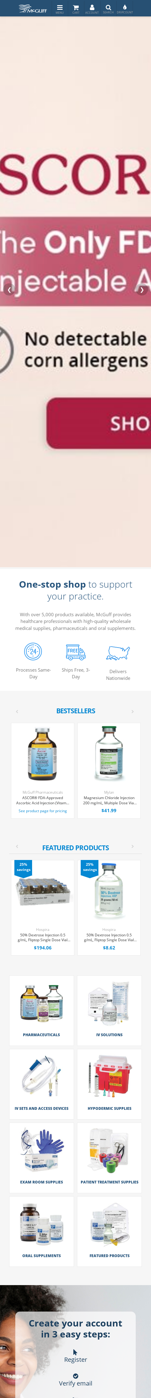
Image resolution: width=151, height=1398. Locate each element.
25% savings (24, 867)
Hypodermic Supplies (109, 1108)
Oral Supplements (41, 1255)
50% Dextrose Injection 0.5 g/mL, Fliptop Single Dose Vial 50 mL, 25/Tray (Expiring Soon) (43, 938)
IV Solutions (109, 1034)
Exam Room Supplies (41, 1181)
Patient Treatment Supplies (109, 1181)
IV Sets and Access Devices (41, 1108)
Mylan (109, 792)
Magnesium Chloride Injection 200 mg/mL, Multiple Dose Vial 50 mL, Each (109, 800)
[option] (75, 908)
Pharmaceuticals (41, 1034)
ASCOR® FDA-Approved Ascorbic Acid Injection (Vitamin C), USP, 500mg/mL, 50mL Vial (42, 800)
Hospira (42, 929)
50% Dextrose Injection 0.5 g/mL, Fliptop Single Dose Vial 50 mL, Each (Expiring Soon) (109, 938)
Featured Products (110, 1255)
